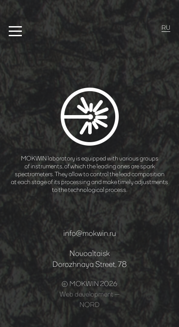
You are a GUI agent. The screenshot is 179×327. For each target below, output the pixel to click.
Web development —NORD (89, 299)
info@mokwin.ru (89, 233)
